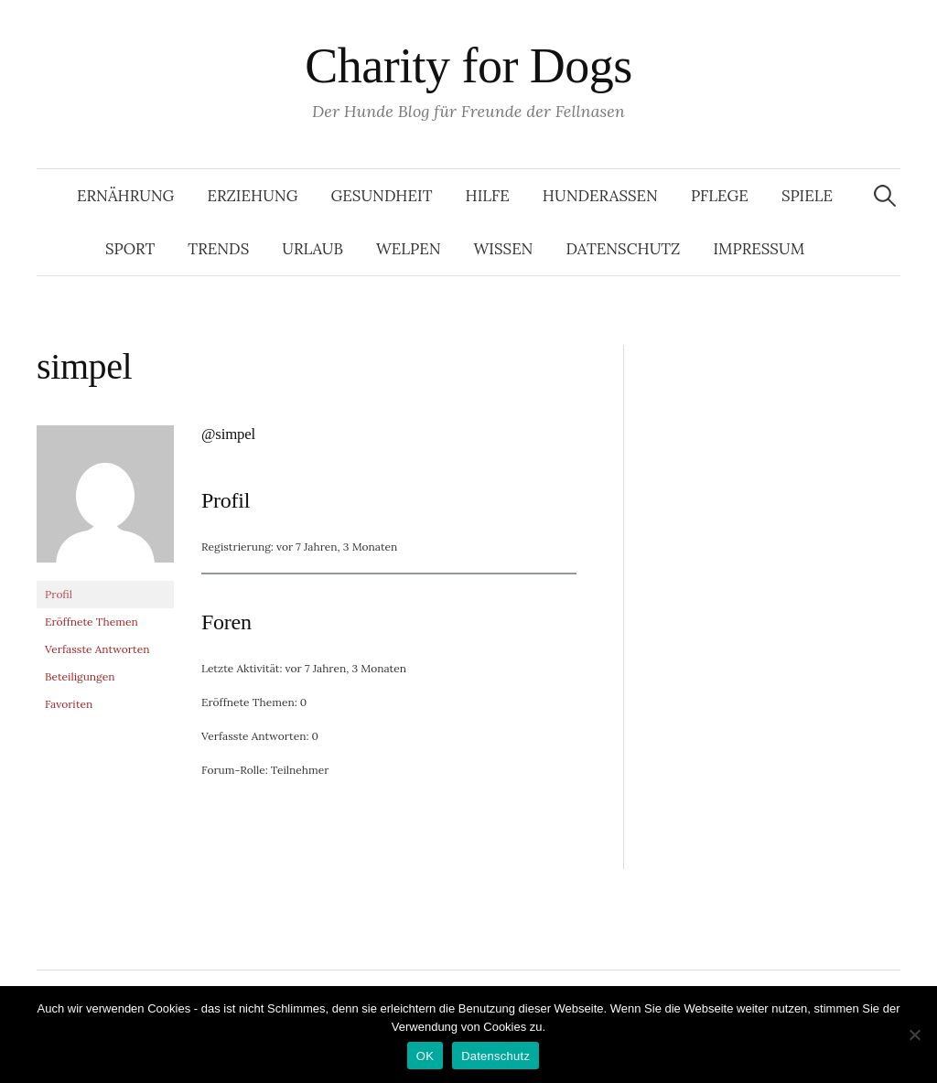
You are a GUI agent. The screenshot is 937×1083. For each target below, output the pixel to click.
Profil (58, 594)
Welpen (408, 249)
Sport (130, 249)
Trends (218, 249)
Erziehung (252, 196)
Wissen (503, 249)
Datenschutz (622, 249)
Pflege (720, 196)
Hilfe (487, 196)
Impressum (758, 249)
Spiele (807, 196)
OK (425, 1056)
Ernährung (125, 196)
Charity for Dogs (468, 65)
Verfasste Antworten (97, 649)
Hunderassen (600, 196)
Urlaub (312, 249)
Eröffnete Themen (91, 621)
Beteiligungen (80, 676)
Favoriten (68, 704)
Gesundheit (381, 196)
